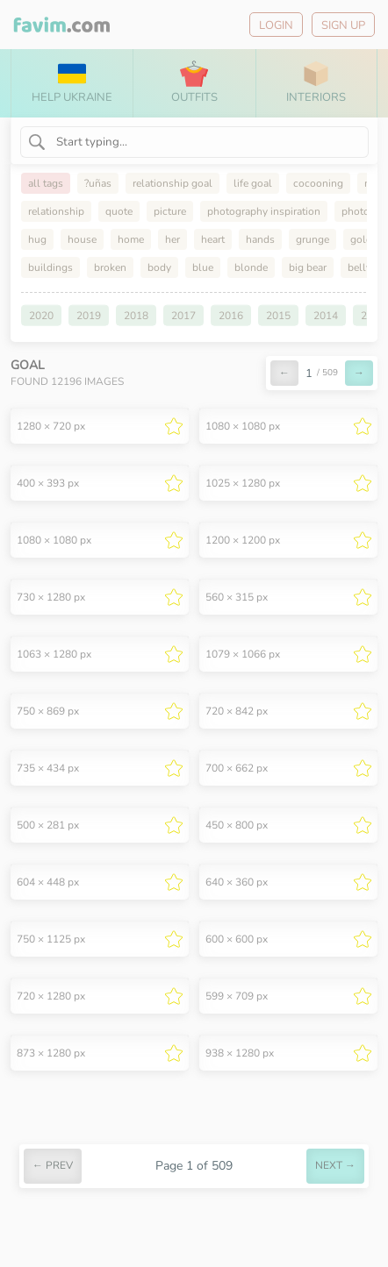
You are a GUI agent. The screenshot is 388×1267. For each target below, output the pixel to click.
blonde (251, 267)
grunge (312, 239)
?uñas (97, 183)
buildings (50, 267)
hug (37, 239)
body (159, 267)
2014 (325, 316)
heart (213, 239)
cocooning (318, 183)
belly (359, 267)
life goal (253, 183)
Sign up (343, 25)
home (131, 239)
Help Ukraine (72, 82)
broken (110, 267)
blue (202, 267)
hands (260, 239)
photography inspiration (263, 211)
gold (361, 239)
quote (119, 211)
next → (335, 1165)
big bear (308, 267)
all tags (45, 183)
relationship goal (172, 183)
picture (170, 211)
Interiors (316, 82)
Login (276, 25)
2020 (41, 316)
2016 (231, 316)
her (172, 239)
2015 (278, 316)
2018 (136, 316)
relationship (56, 211)
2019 (88, 316)
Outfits (194, 82)
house (82, 239)
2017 (183, 316)
